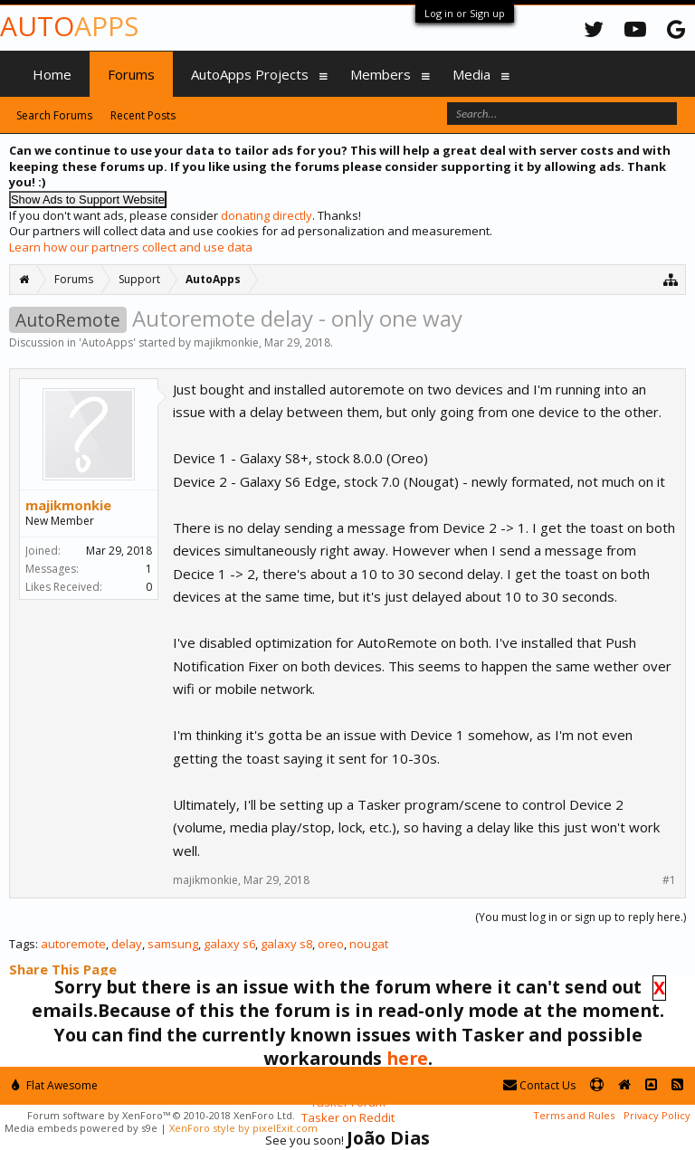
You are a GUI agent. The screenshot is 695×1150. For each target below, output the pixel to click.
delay (126, 944)
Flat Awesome (55, 1085)
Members (380, 74)
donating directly (266, 215)
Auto (69, 25)
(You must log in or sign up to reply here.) (580, 917)
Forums (131, 74)
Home (52, 74)
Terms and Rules (573, 1115)
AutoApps (107, 342)
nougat (368, 944)
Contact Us (539, 1085)
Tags (22, 944)
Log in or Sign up (464, 13)
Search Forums (54, 115)
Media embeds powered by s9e (81, 1128)
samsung (173, 944)
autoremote (73, 944)
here (407, 1058)
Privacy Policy (657, 1115)
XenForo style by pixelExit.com (243, 1128)
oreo (331, 944)
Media (471, 74)
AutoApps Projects (250, 74)
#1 (669, 880)
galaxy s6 (229, 944)
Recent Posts (143, 115)
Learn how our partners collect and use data (130, 247)
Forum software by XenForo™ (161, 1115)
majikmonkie (226, 342)
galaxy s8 (286, 944)
